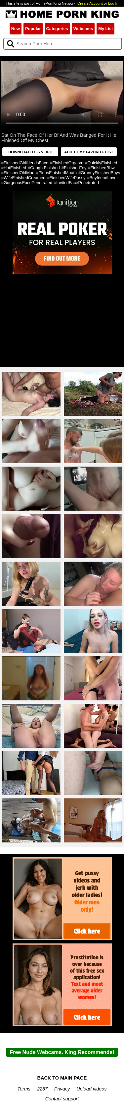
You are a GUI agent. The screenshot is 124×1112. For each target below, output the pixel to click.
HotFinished (15, 167)
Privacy (62, 1088)
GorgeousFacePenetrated (28, 182)
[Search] (62, 43)
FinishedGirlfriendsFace (26, 162)
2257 (42, 1088)
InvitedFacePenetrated (77, 182)
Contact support (62, 1098)
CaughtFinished (45, 167)
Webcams (83, 28)
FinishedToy (75, 167)
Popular (33, 28)
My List (105, 28)
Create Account (90, 3)
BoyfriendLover (104, 177)
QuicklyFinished (102, 162)
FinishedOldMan (19, 172)
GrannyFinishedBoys (100, 172)
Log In (113, 3)
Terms (24, 1088)
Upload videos (91, 1088)
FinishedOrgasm (67, 162)
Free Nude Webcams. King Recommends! (62, 1052)
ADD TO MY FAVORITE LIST (88, 152)
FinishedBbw (102, 167)
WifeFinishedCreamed (25, 177)
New (15, 28)
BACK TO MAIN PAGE (62, 1078)
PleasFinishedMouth (57, 172)
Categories (57, 28)
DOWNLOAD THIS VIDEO (30, 152)
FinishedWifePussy (68, 177)
